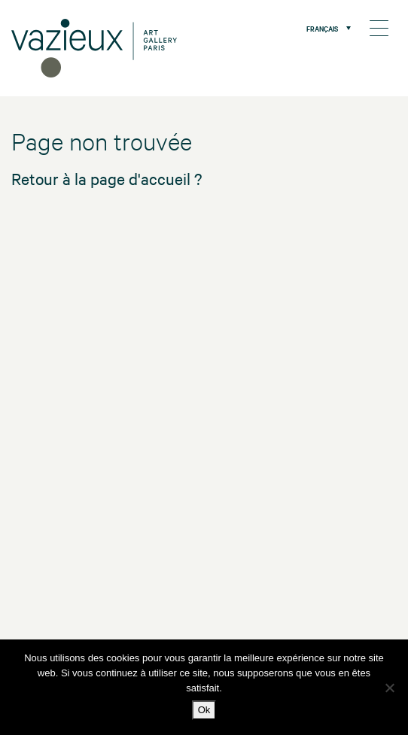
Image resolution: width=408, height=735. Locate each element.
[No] (389, 687)
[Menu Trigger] (379, 28)
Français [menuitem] (322, 28)
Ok (204, 709)
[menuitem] (325, 28)
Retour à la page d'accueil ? (106, 178)
